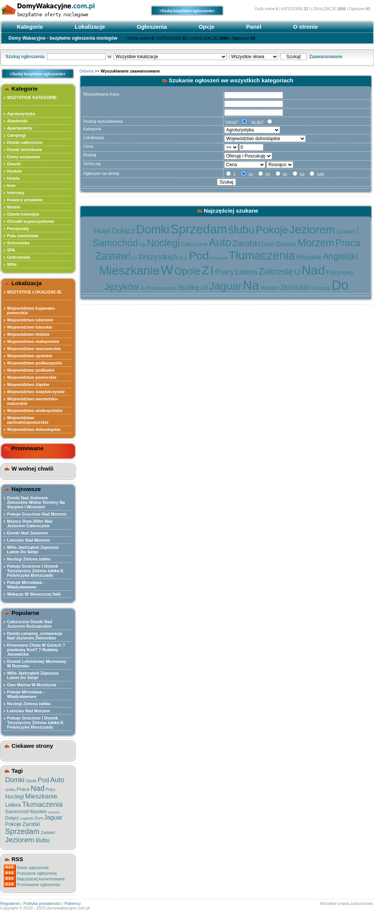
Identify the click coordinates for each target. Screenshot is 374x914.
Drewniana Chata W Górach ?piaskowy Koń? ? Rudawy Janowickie (36, 649)
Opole (31, 780)
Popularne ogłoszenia (37, 873)
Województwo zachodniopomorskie (28, 420)
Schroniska (18, 243)
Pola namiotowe (23, 235)
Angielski (27, 818)
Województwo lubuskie (29, 327)
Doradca (321, 288)
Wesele (269, 287)
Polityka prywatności (42, 903)
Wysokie (38, 811)
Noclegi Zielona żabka (29, 559)
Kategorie (29, 26)
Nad (38, 788)
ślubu (42, 840)
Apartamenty (19, 128)
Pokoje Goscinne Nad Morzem (37, 514)
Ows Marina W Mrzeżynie (32, 684)
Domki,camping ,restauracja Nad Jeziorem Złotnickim (35, 635)
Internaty (16, 192)
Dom (39, 818)
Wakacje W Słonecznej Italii (34, 594)
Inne (11, 185)
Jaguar (53, 817)
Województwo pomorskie (32, 377)
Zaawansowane (325, 56)
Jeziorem (19, 840)
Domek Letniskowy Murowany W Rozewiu (36, 663)
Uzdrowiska (18, 257)
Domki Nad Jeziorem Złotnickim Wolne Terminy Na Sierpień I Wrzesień (36, 502)
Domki (15, 780)
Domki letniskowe (24, 149)
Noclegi (14, 796)
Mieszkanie (41, 796)
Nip (142, 244)
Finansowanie (161, 288)
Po (134, 258)
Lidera (13, 804)
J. (142, 287)
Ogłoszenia (151, 26)
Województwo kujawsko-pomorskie (31, 310)
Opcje (205, 26)
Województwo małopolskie (33, 341)
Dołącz (12, 818)
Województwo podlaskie (31, 370)
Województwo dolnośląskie (34, 429)
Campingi (16, 135)
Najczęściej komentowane (41, 879)
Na (251, 285)
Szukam (346, 231)
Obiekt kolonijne (23, 214)
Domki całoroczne (25, 142)
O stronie (304, 26)
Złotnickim (295, 287)
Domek (286, 244)
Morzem (315, 243)
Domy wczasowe (23, 156)
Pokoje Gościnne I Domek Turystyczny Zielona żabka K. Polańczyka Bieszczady (36, 570)
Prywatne (219, 258)
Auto (57, 780)
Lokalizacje (89, 26)
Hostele (14, 171)
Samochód (17, 811)
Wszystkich (158, 256)
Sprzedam (22, 831)
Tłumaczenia (42, 804)
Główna (87, 71)
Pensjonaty (18, 228)
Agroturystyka (21, 113)
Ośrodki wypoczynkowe (30, 221)
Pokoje (13, 824)
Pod (43, 780)
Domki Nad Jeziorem (27, 533)
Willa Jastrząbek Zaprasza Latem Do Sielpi (32, 549)
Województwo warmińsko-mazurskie (33, 401)
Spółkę (10, 790)
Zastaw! (48, 832)
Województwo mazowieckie (34, 348)
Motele (13, 207)
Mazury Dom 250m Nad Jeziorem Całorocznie (29, 523)
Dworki (14, 164)
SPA (11, 250)
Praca (23, 789)
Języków (54, 812)
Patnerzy (73, 903)
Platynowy (340, 272)
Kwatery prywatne (25, 200)
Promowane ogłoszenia (38, 884)
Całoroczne (194, 244)
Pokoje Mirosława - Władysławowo (26, 584)
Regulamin (10, 903)
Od (204, 287)
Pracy (50, 789)
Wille (12, 264)
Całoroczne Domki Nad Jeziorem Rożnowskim (29, 623)
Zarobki (31, 824)
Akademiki (17, 121)
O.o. (183, 258)
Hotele (13, 178)
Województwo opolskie (29, 356)
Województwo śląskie (28, 384)
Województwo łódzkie (28, 334)
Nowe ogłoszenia (33, 867)
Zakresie (276, 271)
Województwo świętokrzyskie (36, 391)
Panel (253, 26)
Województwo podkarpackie (35, 363)
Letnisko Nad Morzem (28, 540)
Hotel (102, 231)
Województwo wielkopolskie (35, 410)
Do (340, 285)
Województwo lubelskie (30, 320)
